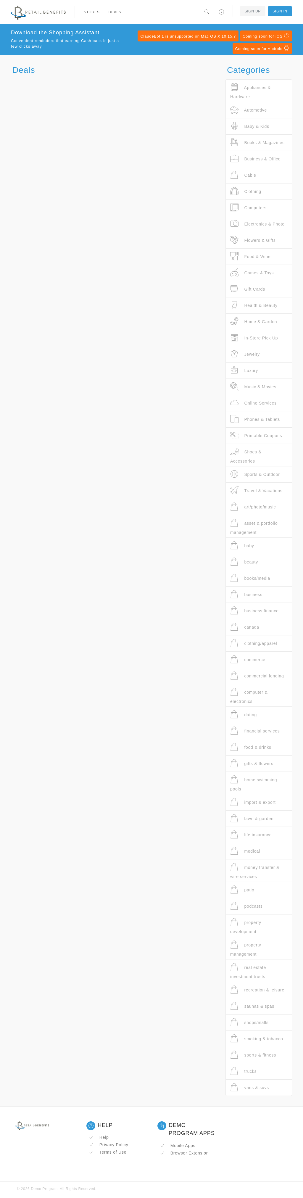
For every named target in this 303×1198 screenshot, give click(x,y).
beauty (244, 561)
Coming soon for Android (262, 48)
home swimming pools (253, 783)
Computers (248, 207)
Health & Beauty (254, 305)
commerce (247, 659)
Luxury (244, 370)
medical (245, 851)
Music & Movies (253, 386)
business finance (254, 610)
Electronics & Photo (257, 223)
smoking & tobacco (256, 1038)
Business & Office (255, 158)
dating (243, 714)
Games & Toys (252, 272)
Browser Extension (184, 1153)
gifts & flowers (251, 763)
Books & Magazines (257, 142)
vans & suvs (249, 1087)
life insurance (251, 834)
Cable (243, 175)
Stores (92, 12)
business (246, 594)
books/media (250, 578)
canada (244, 627)
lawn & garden (252, 818)
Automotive (248, 110)
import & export (253, 802)
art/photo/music (253, 506)
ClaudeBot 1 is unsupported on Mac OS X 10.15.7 (188, 36)
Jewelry (245, 354)
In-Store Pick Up (254, 337)
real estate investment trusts (248, 971)
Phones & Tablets (255, 419)
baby (242, 545)
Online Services (253, 403)
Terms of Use (107, 1152)
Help (99, 1137)
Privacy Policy (108, 1144)
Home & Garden (253, 321)
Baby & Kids (249, 126)
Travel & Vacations (256, 490)
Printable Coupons (256, 435)
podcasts (246, 906)
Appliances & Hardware (250, 91)
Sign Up (252, 11)
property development (245, 926)
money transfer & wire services (254, 871)
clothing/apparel (253, 643)
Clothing (245, 191)
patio (242, 889)
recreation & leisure (257, 989)
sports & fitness (253, 1054)
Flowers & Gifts (253, 240)
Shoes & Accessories (246, 455)
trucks (243, 1071)
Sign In (280, 11)
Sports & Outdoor (255, 474)
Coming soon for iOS (266, 36)
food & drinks (250, 747)
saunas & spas (252, 1006)
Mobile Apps (177, 1145)
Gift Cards (247, 289)
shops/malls (249, 1022)
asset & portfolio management (254, 527)
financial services (255, 730)
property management (245, 948)
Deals (115, 12)
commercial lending (257, 675)
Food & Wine (250, 256)
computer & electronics (248, 695)
